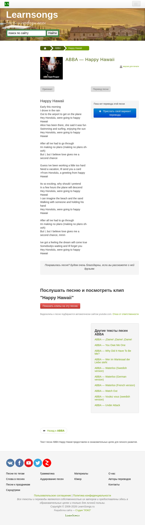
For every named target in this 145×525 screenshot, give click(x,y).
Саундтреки (13, 490)
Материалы (81, 473)
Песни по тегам (15, 473)
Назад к (53, 430)
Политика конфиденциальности (92, 495)
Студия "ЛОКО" (83, 510)
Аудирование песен (52, 479)
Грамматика (47, 473)
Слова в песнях (15, 479)
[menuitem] (47, 89)
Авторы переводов (119, 479)
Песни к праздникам (18, 484)
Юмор (77, 479)
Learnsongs (32, 15)
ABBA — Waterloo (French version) (115, 385)
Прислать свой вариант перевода (115, 113)
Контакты (113, 484)
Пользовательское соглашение (52, 495)
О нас (111, 473)
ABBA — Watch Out (106, 390)
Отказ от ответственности (126, 314)
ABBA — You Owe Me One (110, 345)
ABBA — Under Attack (107, 405)
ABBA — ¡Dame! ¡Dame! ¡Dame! (113, 339)
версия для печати (129, 67)
